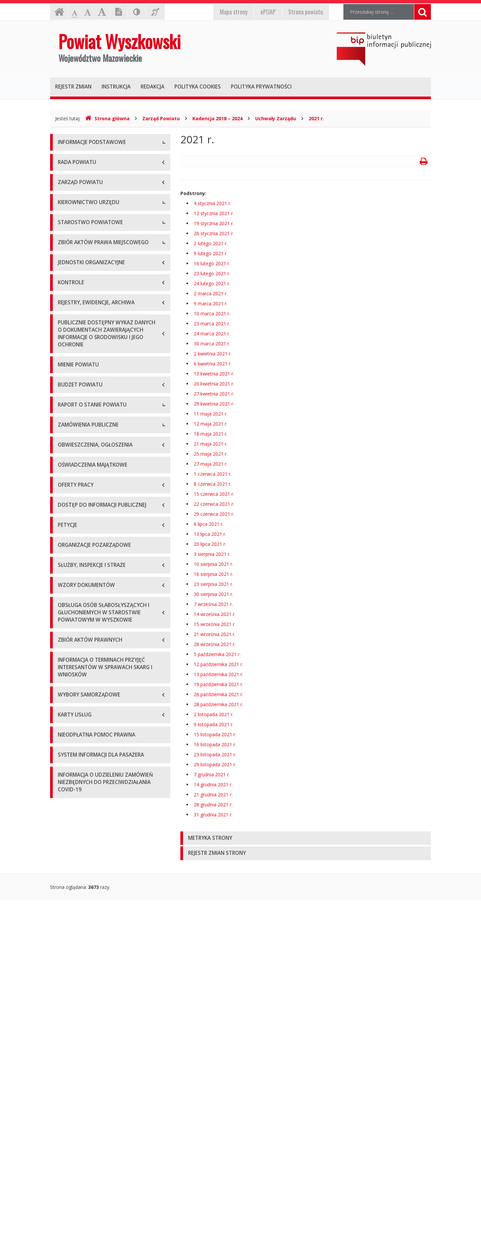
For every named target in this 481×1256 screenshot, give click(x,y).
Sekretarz (68, 338)
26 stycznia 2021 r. (214, 233)
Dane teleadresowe (79, 158)
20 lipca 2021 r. (210, 544)
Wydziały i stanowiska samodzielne (96, 404)
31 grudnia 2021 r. (213, 814)
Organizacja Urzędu (79, 203)
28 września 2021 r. (214, 644)
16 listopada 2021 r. (215, 744)
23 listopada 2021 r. (215, 754)
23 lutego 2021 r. (212, 273)
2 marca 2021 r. (210, 293)
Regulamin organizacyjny (85, 388)
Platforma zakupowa (80, 846)
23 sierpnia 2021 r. (213, 584)
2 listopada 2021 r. (213, 714)
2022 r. (65, 721)
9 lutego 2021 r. (210, 253)
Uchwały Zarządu (275, 118)
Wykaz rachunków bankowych (90, 218)
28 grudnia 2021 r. (213, 804)
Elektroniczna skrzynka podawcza (94, 188)
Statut (64, 469)
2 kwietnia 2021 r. (212, 353)
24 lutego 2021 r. (212, 283)
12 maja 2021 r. (210, 424)
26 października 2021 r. (218, 694)
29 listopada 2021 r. (215, 764)
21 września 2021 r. (214, 634)
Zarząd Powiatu (161, 118)
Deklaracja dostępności (83, 233)
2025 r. (65, 766)
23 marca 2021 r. (212, 323)
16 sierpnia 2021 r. (213, 574)
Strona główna (107, 118)
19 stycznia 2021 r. (214, 223)
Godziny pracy (73, 173)
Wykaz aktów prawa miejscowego (95, 484)
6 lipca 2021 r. (208, 524)
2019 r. (65, 676)
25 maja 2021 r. (210, 454)
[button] (305, 838)
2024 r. (65, 751)
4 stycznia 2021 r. (212, 203)
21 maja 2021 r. (210, 444)
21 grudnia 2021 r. (213, 794)
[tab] (305, 838)
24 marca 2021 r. (212, 333)
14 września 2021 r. (214, 614)
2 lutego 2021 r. (210, 243)
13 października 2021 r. (218, 674)
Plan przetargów (75, 831)
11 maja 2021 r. (210, 414)
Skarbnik (67, 353)
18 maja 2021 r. (210, 434)
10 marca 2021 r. (212, 313)
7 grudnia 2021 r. (212, 774)
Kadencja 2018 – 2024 (217, 118)
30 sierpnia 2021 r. (213, 594)
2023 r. (65, 736)
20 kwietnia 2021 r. (214, 383)
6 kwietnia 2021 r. (212, 363)
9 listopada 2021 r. (213, 724)
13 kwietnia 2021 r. (214, 373)
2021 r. (316, 118)
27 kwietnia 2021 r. (214, 393)
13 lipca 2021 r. (210, 534)
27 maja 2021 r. (210, 464)
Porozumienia (73, 419)
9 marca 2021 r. (210, 303)
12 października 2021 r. (218, 664)
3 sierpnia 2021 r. (212, 554)
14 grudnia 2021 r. (213, 784)
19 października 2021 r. (218, 684)
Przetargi (67, 801)
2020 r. (65, 691)
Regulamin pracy (76, 434)
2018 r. (65, 661)
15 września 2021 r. (214, 624)
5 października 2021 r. (217, 654)
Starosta (67, 308)
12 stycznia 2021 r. (214, 213)
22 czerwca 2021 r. (214, 504)
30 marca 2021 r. (212, 343)
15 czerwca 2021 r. (214, 494)
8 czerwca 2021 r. (212, 484)
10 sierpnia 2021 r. (213, 564)
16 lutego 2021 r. (212, 263)
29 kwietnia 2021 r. (214, 404)
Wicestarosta (72, 323)
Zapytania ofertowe (79, 816)
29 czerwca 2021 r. (214, 514)
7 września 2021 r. (213, 604)
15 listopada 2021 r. (215, 734)
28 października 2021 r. (218, 704)
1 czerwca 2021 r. (212, 474)
